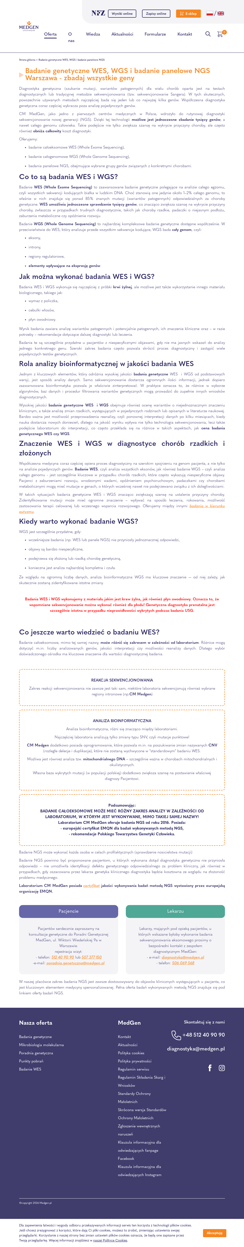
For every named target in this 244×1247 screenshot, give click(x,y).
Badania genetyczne (35, 1037)
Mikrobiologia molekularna (41, 1045)
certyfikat (91, 886)
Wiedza (93, 35)
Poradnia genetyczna (36, 1053)
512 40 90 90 (63, 957)
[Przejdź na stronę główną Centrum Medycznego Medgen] (28, 26)
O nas (71, 38)
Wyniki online (122, 14)
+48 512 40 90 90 (203, 1035)
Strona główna (27, 60)
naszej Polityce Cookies (110, 1240)
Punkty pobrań (31, 1061)
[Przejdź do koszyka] (220, 34)
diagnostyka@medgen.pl (183, 957)
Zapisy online (156, 14)
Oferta (50, 35)
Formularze (155, 35)
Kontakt (185, 35)
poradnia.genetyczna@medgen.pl (76, 963)
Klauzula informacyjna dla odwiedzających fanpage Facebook (139, 1151)
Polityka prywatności (135, 1061)
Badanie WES (30, 1069)
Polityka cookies (131, 1053)
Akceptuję (215, 1233)
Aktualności (122, 35)
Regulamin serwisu (133, 1069)
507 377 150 (92, 957)
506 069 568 (183, 963)
